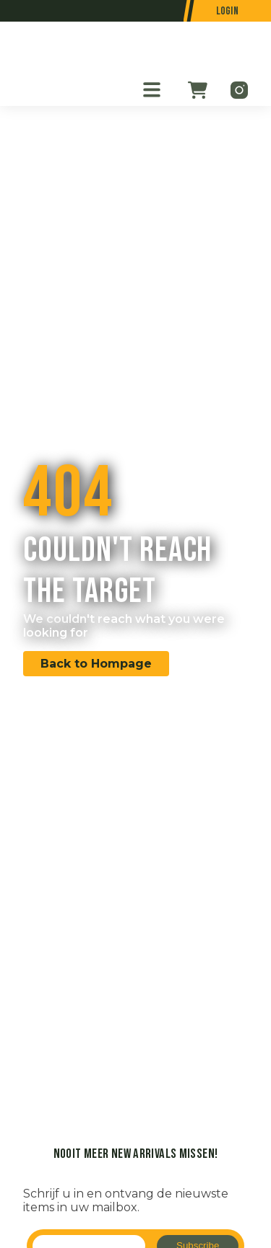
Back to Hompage (96, 664)
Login (227, 11)
